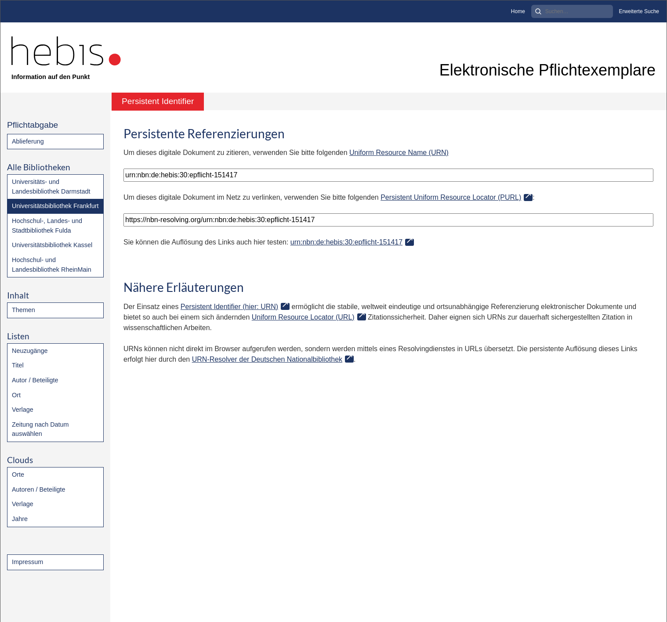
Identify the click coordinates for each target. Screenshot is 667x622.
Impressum (27, 561)
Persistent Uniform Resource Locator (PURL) (451, 197)
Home (518, 11)
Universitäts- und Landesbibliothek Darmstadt (51, 186)
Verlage (22, 409)
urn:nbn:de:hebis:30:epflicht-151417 (346, 242)
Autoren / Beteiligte (38, 489)
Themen (23, 309)
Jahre (20, 518)
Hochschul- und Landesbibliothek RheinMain (51, 264)
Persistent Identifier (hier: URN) (229, 306)
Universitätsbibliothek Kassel (52, 244)
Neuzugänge (30, 350)
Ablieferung (28, 141)
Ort (16, 395)
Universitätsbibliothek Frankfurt (55, 205)
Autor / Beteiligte (35, 380)
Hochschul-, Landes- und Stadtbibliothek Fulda (47, 225)
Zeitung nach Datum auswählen (40, 429)
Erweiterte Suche (639, 11)
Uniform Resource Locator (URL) (303, 317)
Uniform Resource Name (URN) (399, 152)
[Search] (572, 11)
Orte (18, 474)
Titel (18, 365)
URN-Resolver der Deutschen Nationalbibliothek (267, 359)
